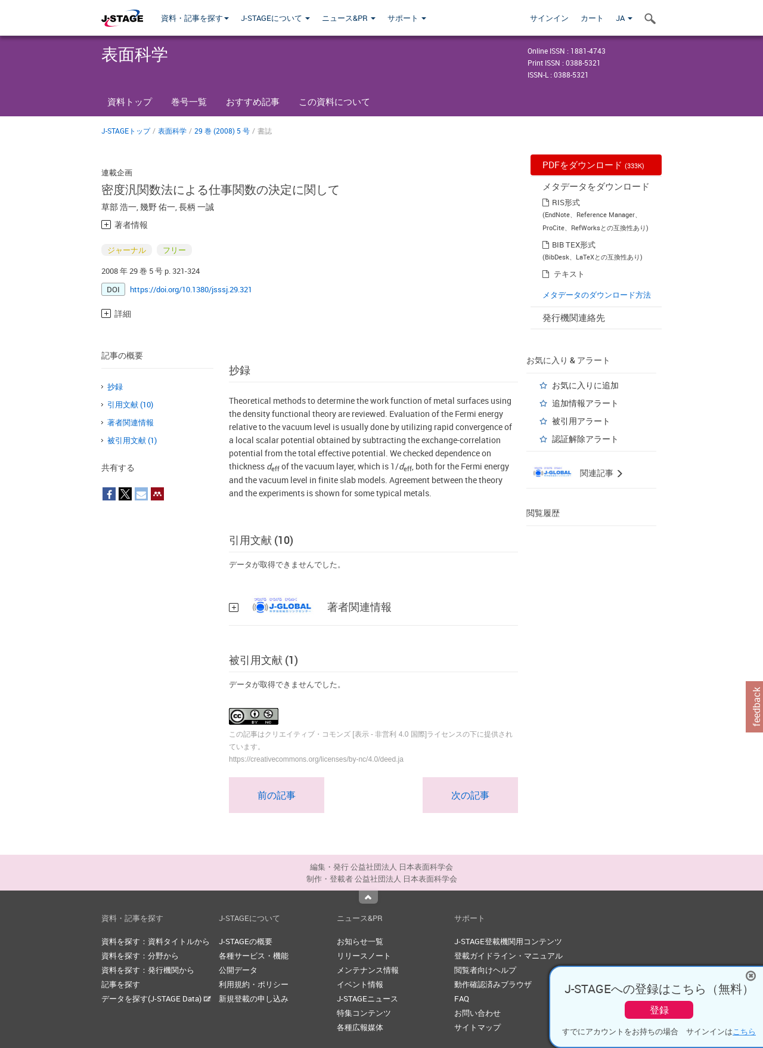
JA (624, 18)
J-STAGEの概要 (245, 941)
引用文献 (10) (130, 404)
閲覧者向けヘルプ (485, 969)
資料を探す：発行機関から (147, 969)
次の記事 (470, 795)
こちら (744, 1031)
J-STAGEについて (275, 18)
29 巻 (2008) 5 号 (222, 130)
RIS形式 (566, 202)
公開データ (238, 969)
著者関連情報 (130, 422)
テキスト (569, 273)
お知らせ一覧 (360, 941)
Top (368, 897)
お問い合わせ (477, 1012)
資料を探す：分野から (140, 955)
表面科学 (172, 130)
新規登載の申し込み (254, 998)
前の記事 (277, 795)
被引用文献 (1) (132, 440)
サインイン (549, 18)
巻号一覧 (189, 101)
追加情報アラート (585, 403)
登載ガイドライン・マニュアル (508, 955)
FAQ (461, 998)
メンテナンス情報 (368, 969)
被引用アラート (581, 420)
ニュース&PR (349, 18)
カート (592, 18)
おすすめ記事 (253, 101)
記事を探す (120, 984)
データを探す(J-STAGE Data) (156, 998)
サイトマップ (477, 1027)
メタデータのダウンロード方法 (596, 294)
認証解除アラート (585, 438)
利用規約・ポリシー (254, 984)
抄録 (115, 386)
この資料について (334, 101)
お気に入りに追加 (585, 385)
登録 (659, 1009)
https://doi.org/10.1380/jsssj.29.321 (191, 289)
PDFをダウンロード (593, 165)
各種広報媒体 (360, 1027)
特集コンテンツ (364, 1012)
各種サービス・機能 (254, 955)
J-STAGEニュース (367, 998)
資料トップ (129, 101)
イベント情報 (360, 984)
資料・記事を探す (195, 18)
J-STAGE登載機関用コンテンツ (508, 941)
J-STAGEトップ (125, 130)
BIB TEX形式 (573, 244)
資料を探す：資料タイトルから (155, 941)
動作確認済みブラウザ (493, 984)
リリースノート (364, 955)
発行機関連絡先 (573, 317)
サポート (406, 18)
